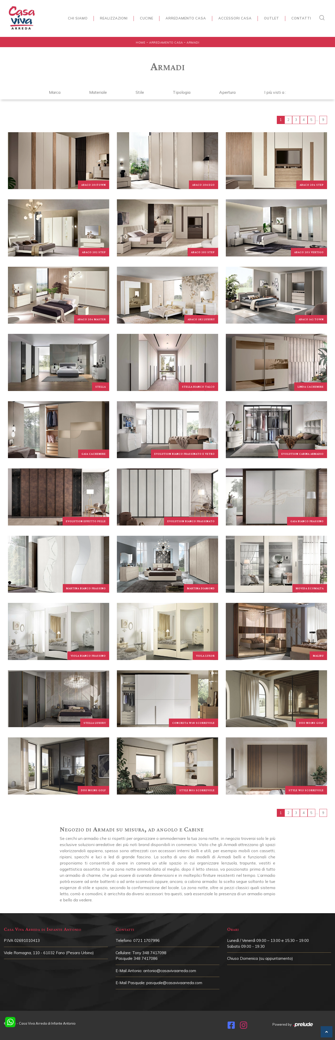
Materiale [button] (98, 92)
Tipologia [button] (181, 92)
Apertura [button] (227, 92)
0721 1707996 (146, 940)
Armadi (193, 42)
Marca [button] (54, 92)
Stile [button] (140, 92)
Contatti (301, 18)
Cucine (146, 18)
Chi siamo (78, 18)
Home (140, 42)
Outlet (271, 18)
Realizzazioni (114, 18)
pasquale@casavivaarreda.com (174, 982)
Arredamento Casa (186, 18)
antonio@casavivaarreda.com (169, 970)
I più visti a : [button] (275, 92)
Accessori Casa (235, 18)
